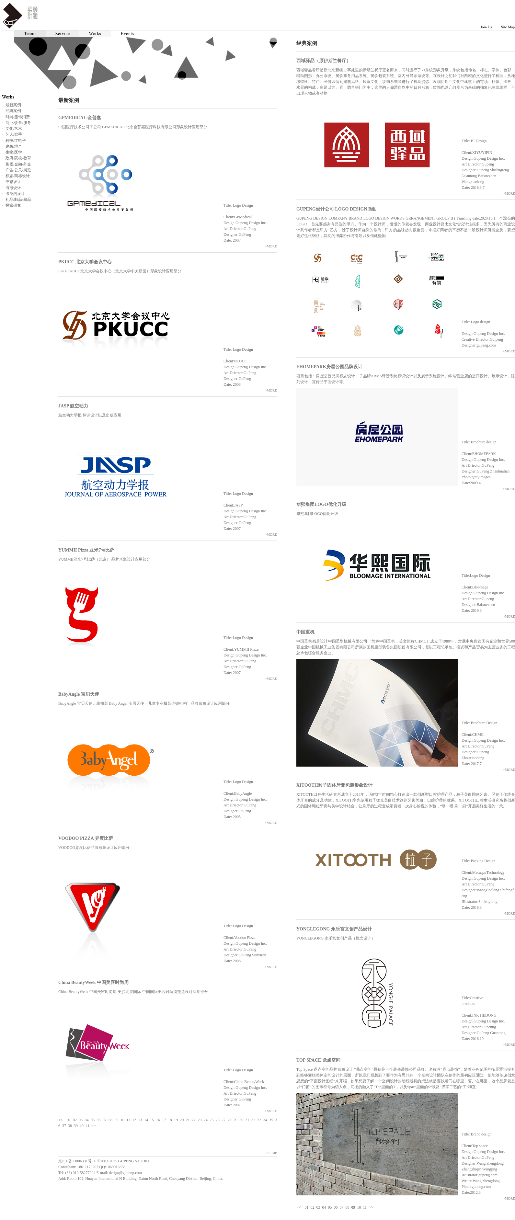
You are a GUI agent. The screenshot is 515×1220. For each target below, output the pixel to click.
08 (347, 1207)
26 (218, 1120)
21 (188, 1120)
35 (271, 1120)
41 (87, 1125)
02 (313, 1207)
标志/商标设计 (18, 176)
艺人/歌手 (14, 134)
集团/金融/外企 (18, 164)
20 (182, 1120)
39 (76, 1125)
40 (82, 1125)
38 (70, 1125)
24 (206, 1120)
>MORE (509, 193)
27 (223, 1120)
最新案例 (13, 105)
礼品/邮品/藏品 (18, 199)
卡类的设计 (15, 193)
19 (176, 1120)
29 (235, 1120)
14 (146, 1120)
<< (298, 1207)
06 (336, 1207)
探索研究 (13, 205)
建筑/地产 (14, 146)
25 (211, 1120)
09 (116, 1120)
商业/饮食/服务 (18, 122)
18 (170, 1120)
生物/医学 (14, 152)
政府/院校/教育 (18, 158)
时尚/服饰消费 (18, 117)
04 (324, 1207)
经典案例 (13, 110)
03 (318, 1207)
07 (342, 1207)
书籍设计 (13, 181)
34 (265, 1120)
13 (140, 1120)
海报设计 (13, 188)
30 (241, 1120)
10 (359, 1207)
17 (164, 1120)
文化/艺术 (14, 128)
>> (371, 1207)
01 (307, 1207)
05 (330, 1207)
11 (365, 1207)
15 (152, 1120)
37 (64, 1125)
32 (253, 1120)
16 (158, 1120)
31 (247, 1120)
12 (134, 1120)
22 (194, 1120)
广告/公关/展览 (18, 170)
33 (259, 1120)
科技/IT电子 (16, 140)
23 (199, 1120)
